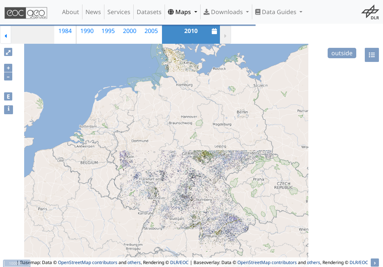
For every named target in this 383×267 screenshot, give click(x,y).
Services (118, 12)
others (134, 262)
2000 (129, 31)
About (70, 12)
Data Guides (276, 12)
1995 (108, 31)
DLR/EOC (179, 262)
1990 (87, 31)
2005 (151, 31)
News (93, 12)
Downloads (224, 12)
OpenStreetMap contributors (87, 262)
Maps (180, 12)
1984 (65, 31)
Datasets (149, 12)
